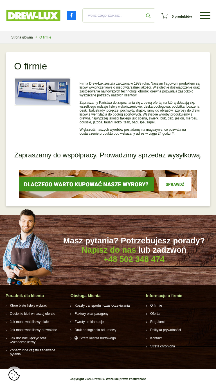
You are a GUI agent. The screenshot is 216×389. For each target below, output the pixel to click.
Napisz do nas (109, 249)
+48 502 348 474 (134, 259)
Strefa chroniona (162, 346)
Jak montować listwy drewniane (33, 330)
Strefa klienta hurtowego (97, 338)
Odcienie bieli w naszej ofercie (32, 314)
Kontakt (156, 338)
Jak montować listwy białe (29, 322)
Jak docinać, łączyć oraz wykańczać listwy (28, 340)
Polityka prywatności (165, 330)
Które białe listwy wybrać (28, 305)
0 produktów (182, 17)
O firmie (156, 305)
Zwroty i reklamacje (89, 322)
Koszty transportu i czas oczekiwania (102, 305)
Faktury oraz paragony (91, 314)
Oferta (154, 314)
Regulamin (158, 322)
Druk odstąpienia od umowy (95, 330)
